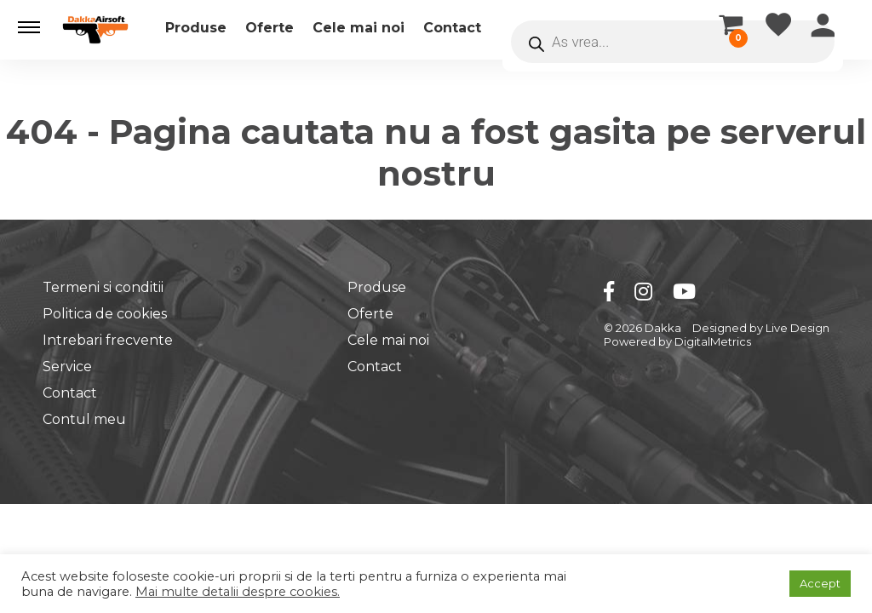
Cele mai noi (358, 28)
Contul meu (84, 419)
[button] (29, 27)
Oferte (269, 28)
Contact (452, 28)
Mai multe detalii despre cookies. (237, 591)
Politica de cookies (105, 314)
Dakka (663, 328)
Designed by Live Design (760, 328)
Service (67, 366)
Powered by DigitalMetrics (677, 341)
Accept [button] (820, 583)
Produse (196, 28)
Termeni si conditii (103, 287)
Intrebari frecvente (108, 340)
